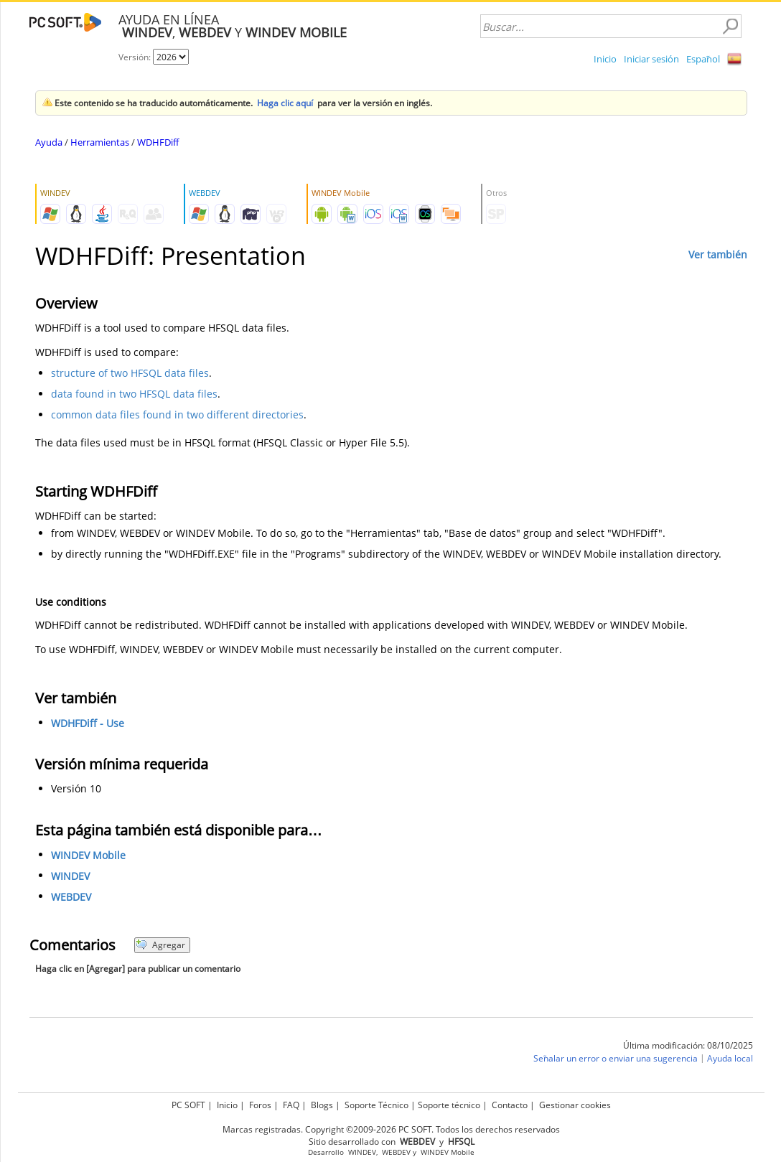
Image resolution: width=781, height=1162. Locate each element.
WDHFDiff (158, 142)
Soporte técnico (449, 1105)
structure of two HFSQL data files (130, 373)
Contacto (510, 1105)
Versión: (135, 57)
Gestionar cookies (575, 1105)
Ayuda (48, 142)
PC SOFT (188, 1105)
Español (703, 58)
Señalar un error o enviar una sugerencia (615, 1058)
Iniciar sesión (651, 58)
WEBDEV (71, 897)
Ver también (717, 254)
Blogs (322, 1105)
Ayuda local (730, 1058)
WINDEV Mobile (88, 855)
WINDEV (70, 876)
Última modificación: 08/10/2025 (688, 1045)
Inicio (605, 58)
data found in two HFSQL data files (134, 393)
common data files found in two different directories (177, 414)
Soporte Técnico (376, 1105)
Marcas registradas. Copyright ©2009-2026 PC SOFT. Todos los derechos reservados (391, 1129)
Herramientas (99, 142)
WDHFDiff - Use (87, 723)
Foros (260, 1105)
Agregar (160, 945)
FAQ (291, 1105)
